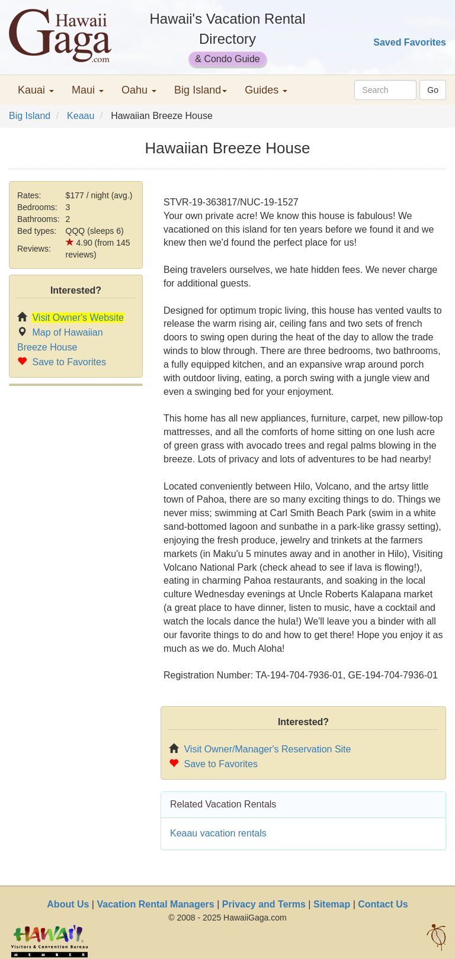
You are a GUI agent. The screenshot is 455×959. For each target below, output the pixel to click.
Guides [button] (266, 90)
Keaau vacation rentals (218, 833)
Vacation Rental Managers (155, 904)
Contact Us (383, 904)
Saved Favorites (409, 42)
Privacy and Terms (264, 904)
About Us (68, 904)
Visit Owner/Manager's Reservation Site (267, 749)
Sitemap (331, 904)
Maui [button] (88, 90)
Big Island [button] (200, 90)
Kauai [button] (36, 90)
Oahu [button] (138, 90)
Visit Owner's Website (78, 318)
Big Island (29, 116)
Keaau (80, 116)
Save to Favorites (69, 362)
